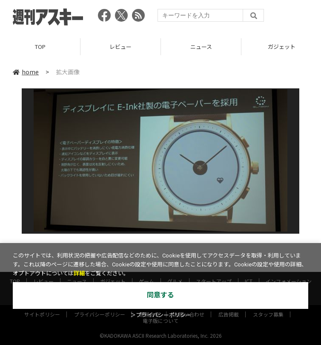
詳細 (79, 273)
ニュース (201, 46)
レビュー (120, 46)
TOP (40, 46)
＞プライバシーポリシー (160, 315)
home (26, 72)
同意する (160, 295)
